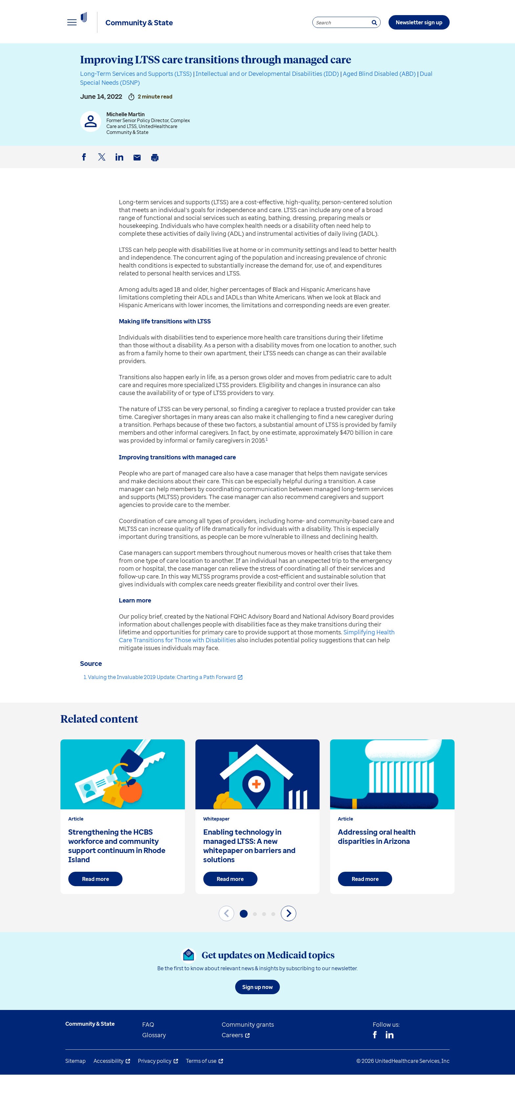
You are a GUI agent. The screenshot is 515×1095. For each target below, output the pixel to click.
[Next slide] (288, 933)
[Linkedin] (389, 1056)
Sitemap (75, 1081)
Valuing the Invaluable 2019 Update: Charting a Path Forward (162, 697)
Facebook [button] (85, 182)
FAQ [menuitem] (148, 1045)
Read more (95, 899)
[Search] (374, 22)
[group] (122, 837)
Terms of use (201, 1081)
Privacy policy (154, 1081)
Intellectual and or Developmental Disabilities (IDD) (267, 94)
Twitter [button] (103, 182)
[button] (244, 934)
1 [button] (267, 459)
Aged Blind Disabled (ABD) (379, 94)
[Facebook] (375, 1056)
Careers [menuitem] (232, 1055)
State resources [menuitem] (156, 52)
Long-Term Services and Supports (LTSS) (136, 94)
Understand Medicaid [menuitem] (231, 52)
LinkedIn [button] (120, 182)
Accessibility (108, 1081)
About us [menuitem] (297, 52)
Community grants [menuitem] (248, 1045)
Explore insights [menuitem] (88, 52)
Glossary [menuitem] (154, 1055)
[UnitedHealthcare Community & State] (98, 22)
